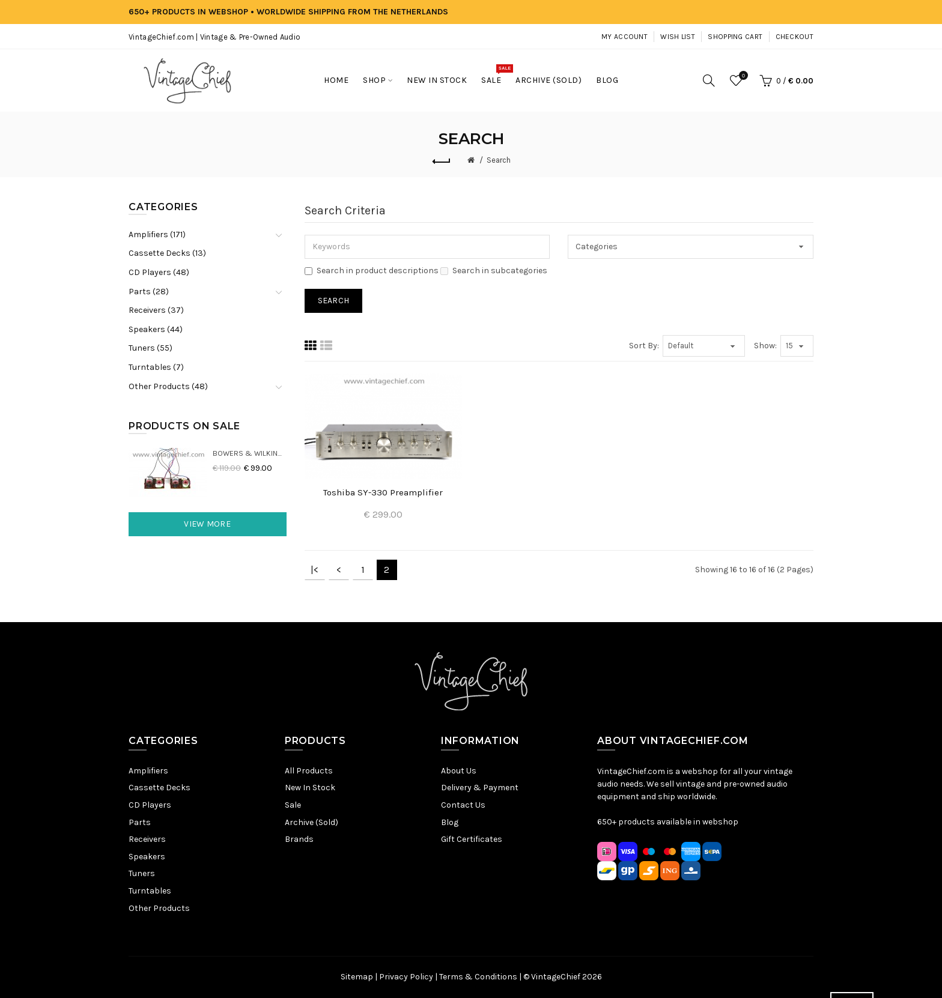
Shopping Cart (735, 36)
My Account (624, 36)
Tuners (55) (150, 348)
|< (314, 569)
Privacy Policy (406, 977)
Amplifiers (148, 771)
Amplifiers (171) (157, 234)
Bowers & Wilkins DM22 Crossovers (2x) (250, 453)
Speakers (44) (156, 329)
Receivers (147, 839)
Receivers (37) (156, 310)
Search (499, 160)
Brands (299, 839)
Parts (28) (149, 291)
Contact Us (463, 805)
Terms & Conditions (478, 977)
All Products (309, 771)
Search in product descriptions (372, 270)
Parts (140, 822)
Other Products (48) (168, 386)
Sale (293, 805)
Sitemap (357, 977)
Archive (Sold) (311, 822)
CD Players (150, 805)
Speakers (147, 856)
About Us (458, 771)
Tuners (142, 873)
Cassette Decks (159, 787)
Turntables (150, 891)
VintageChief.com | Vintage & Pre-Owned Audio (214, 36)
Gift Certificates (471, 839)
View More (207, 524)
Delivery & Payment (479, 787)
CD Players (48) (159, 272)
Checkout (794, 36)
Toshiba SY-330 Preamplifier (383, 492)
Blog (449, 822)
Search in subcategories (493, 270)
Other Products (159, 908)
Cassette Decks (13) (167, 253)
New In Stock (310, 787)
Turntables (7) (156, 367)
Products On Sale (184, 426)
